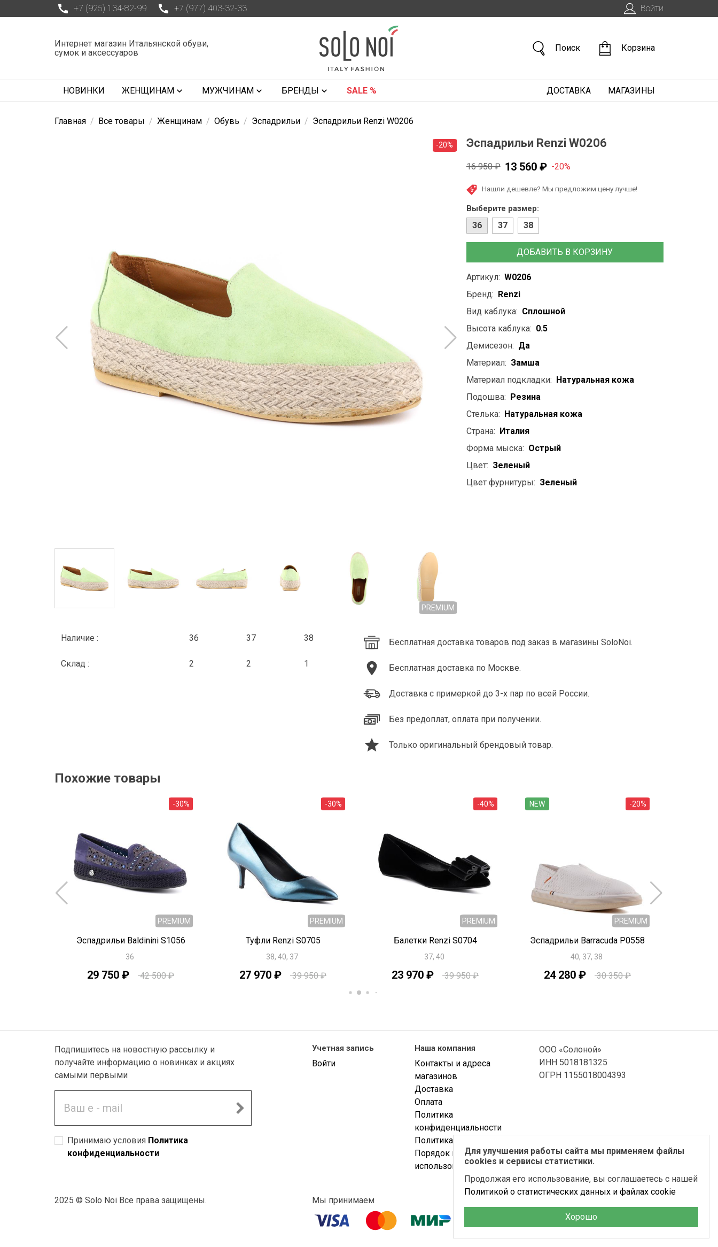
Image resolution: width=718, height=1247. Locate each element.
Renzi (509, 294)
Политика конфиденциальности (458, 1121)
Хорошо (581, 1217)
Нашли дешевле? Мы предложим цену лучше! (551, 189)
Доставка (569, 91)
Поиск (555, 48)
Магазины (631, 91)
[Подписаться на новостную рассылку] (240, 1108)
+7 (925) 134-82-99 (100, 8)
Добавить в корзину (565, 252)
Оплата (428, 1102)
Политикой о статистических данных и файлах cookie (570, 1192)
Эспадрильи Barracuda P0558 (587, 940)
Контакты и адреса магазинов (452, 1069)
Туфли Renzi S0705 (283, 940)
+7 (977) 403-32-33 (201, 8)
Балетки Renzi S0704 (435, 940)
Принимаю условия (127, 1146)
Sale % (362, 91)
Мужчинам (233, 91)
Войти (642, 8)
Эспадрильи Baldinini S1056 (130, 940)
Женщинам (153, 91)
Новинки (84, 91)
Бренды (306, 91)
